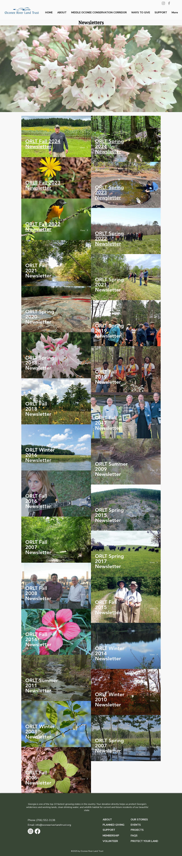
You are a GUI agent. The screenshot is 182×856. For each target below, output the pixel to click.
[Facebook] (169, 3)
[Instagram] (163, 3)
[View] (86, 147)
